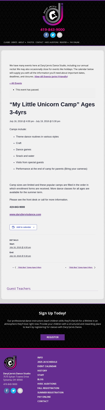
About (22, 42)
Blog (40, 379)
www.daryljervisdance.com (25, 214)
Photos (30, 42)
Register (64, 42)
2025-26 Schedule (47, 361)
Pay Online (74, 42)
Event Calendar (46, 366)
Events (14, 42)
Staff (40, 375)
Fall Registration (48, 388)
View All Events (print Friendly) (51, 76)
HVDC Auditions (51, 42)
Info (40, 357)
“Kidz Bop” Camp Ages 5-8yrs (29, 267)
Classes (7, 42)
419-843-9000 (52, 29)
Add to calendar (24, 227)
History (42, 370)
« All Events (16, 83)
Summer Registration (50, 392)
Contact (39, 42)
